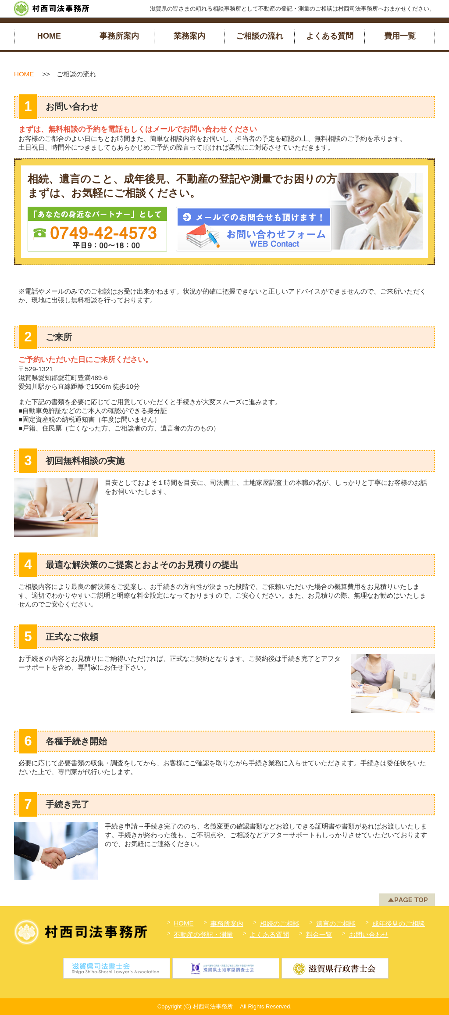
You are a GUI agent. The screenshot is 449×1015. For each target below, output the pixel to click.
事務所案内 (119, 36)
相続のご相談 (279, 923)
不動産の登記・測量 (203, 934)
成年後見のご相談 (398, 923)
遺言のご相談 (336, 923)
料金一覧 (319, 934)
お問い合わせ (368, 934)
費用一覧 (400, 36)
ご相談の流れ (259, 36)
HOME (49, 36)
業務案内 (189, 36)
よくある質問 (329, 36)
